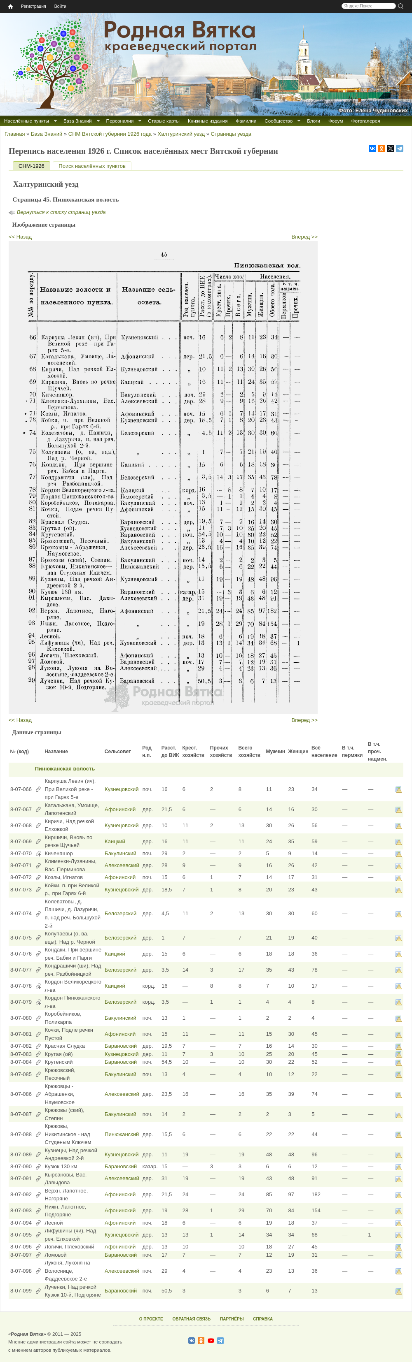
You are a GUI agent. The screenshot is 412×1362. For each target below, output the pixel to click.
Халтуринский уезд (181, 134)
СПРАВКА (263, 1319)
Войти (60, 6)
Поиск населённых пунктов (92, 166)
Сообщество (279, 120)
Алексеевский (122, 865)
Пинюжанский (122, 1134)
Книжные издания (207, 120)
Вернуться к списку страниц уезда (61, 212)
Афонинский (120, 809)
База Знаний (77, 120)
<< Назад (20, 237)
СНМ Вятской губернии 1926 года (110, 134)
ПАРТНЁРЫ (231, 1319)
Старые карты (164, 120)
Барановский (121, 1046)
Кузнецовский (121, 789)
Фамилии (246, 120)
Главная (15, 134)
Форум (335, 120)
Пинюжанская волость (65, 769)
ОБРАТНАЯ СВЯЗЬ (191, 1319)
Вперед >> (305, 237)
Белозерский (120, 913)
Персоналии (120, 120)
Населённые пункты (26, 120)
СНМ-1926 (34, 166)
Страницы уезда (231, 134)
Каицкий (115, 841)
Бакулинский (120, 853)
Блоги (313, 120)
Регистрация (33, 6)
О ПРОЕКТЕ (151, 1319)
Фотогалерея (365, 120)
